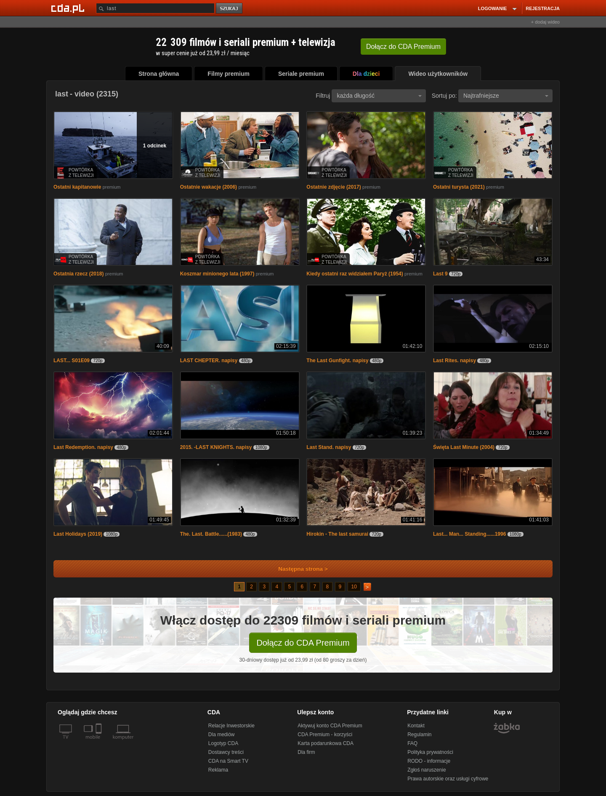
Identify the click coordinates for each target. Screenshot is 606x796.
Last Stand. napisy (328, 447)
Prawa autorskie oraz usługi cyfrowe (447, 779)
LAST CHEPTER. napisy (209, 360)
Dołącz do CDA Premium (302, 642)
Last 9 (440, 274)
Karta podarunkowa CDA (326, 743)
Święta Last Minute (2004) (463, 447)
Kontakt (416, 726)
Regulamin (419, 734)
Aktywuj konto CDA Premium (330, 726)
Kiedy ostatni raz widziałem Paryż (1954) (354, 274)
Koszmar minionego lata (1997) (217, 274)
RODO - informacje (428, 761)
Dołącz (403, 46)
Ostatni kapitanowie (77, 187)
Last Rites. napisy (454, 360)
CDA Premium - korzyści (325, 734)
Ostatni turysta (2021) (459, 187)
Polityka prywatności (430, 752)
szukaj (230, 8)
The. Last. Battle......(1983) (211, 534)
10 (354, 587)
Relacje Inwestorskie (231, 726)
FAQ (412, 743)
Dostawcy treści (226, 752)
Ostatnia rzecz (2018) (78, 274)
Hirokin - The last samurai (337, 534)
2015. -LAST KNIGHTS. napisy (216, 447)
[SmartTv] (99, 742)
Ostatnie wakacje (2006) (208, 187)
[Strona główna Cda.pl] (69, 8)
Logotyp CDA (223, 743)
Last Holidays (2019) (77, 534)
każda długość (379, 95)
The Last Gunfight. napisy (337, 360)
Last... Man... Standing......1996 (469, 534)
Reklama (218, 770)
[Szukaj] (155, 8)
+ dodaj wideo (545, 21)
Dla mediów (221, 734)
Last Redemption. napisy (83, 447)
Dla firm (306, 752)
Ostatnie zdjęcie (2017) (333, 187)
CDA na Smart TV (228, 761)
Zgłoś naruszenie (426, 770)
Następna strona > (297, 569)
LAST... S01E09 (71, 360)
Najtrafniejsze (505, 95)
